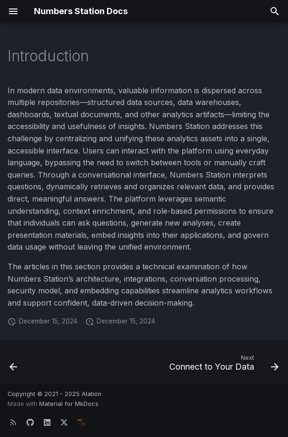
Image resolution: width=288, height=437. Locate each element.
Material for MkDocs (69, 403)
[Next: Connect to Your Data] (222, 365)
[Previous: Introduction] (14, 365)
